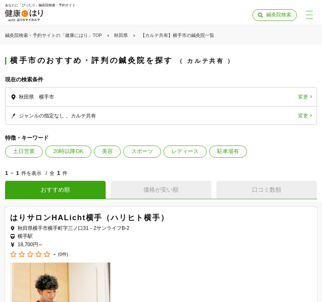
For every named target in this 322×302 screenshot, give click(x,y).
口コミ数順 (266, 189)
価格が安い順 (161, 189)
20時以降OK (68, 151)
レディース (185, 151)
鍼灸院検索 (278, 15)
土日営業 (24, 151)
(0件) (63, 254)
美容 (107, 151)
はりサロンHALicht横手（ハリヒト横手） (89, 217)
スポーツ (142, 151)
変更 (303, 96)
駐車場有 (228, 151)
